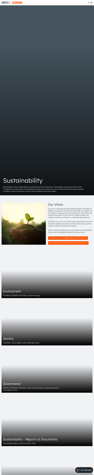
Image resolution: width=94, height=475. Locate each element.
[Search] (88, 3)
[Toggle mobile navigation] (91, 3)
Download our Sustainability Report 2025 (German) (68, 243)
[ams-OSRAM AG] (12, 3)
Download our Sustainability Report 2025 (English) (68, 238)
